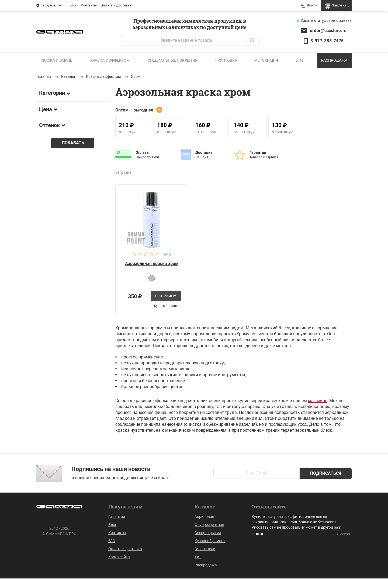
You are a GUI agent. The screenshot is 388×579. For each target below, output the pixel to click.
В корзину (165, 296)
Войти (309, 6)
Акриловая (204, 517)
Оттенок (52, 125)
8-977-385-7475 (327, 40)
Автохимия (266, 60)
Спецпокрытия (208, 533)
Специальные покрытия (173, 60)
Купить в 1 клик (166, 306)
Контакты (89, 5)
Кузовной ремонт (210, 541)
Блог (73, 5)
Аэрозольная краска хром (151, 263)
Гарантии (116, 517)
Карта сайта (119, 557)
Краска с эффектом (110, 60)
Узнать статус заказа (326, 20)
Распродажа (334, 60)
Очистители (205, 549)
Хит (299, 60)
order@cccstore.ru (328, 30)
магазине (317, 401)
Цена (48, 109)
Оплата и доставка (116, 5)
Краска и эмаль (56, 60)
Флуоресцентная (209, 525)
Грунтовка (226, 60)
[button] (252, 534)
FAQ (111, 541)
